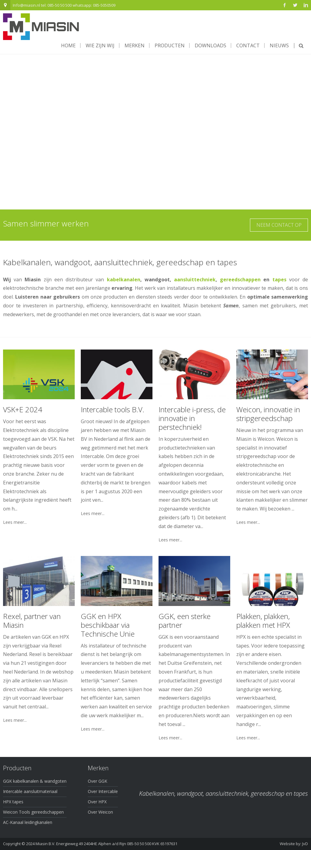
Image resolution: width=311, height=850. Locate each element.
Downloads (210, 45)
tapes (279, 279)
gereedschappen (240, 279)
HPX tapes (13, 802)
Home (68, 45)
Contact (248, 45)
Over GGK (97, 781)
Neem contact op (279, 225)
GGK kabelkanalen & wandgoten (35, 781)
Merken (135, 45)
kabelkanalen (123, 279)
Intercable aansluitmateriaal (30, 791)
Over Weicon (100, 812)
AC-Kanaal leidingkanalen (27, 822)
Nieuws (279, 45)
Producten (170, 45)
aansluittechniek (195, 279)
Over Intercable (103, 791)
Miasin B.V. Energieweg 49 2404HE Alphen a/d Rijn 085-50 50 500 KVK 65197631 (106, 843)
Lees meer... (15, 522)
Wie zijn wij (100, 45)
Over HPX (97, 802)
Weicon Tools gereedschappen (33, 812)
